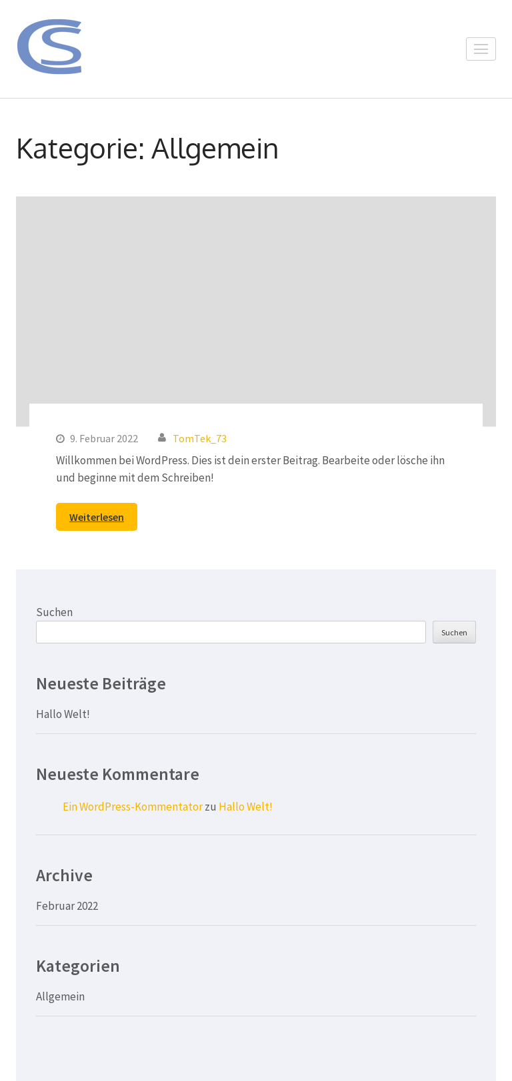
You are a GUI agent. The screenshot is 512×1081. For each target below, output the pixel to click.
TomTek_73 (200, 438)
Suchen (54, 612)
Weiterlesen (96, 517)
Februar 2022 (67, 906)
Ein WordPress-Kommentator (133, 806)
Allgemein (60, 996)
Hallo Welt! (63, 714)
